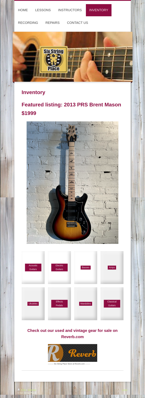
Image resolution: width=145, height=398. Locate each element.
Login (124, 389)
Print (22, 389)
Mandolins (85, 303)
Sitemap (32, 389)
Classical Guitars (111, 303)
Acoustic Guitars (33, 267)
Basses (85, 267)
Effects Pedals (59, 303)
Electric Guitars (59, 267)
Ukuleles (33, 303)
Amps (112, 267)
